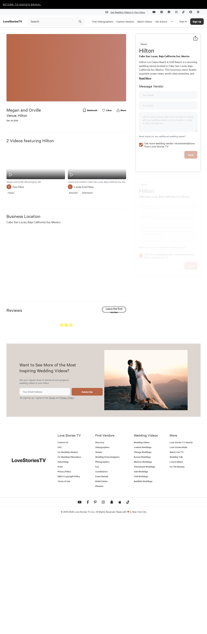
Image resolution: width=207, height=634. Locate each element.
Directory (99, 557)
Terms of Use (64, 595)
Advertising (63, 576)
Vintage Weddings (142, 566)
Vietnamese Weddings (144, 581)
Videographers (102, 561)
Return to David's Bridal (22, 4)
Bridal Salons (101, 595)
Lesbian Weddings (142, 561)
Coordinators (101, 586)
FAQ (60, 561)
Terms (52, 512)
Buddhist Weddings (143, 595)
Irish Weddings (141, 586)
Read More (145, 78)
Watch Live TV (177, 566)
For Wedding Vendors (68, 566)
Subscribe (87, 506)
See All (114, 325)
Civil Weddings (141, 591)
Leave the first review (114, 309)
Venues (98, 566)
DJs (97, 581)
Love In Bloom (176, 576)
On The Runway (177, 581)
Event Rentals (101, 591)
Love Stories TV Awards (181, 557)
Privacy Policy (67, 512)
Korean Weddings (142, 571)
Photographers (102, 576)
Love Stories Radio (178, 561)
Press (60, 581)
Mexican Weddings (143, 576)
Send (191, 177)
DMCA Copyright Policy (69, 591)
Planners (99, 600)
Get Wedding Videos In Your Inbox (126, 12)
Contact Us (63, 557)
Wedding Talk (176, 571)
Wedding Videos (141, 557)
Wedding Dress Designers (107, 571)
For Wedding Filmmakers (69, 571)
